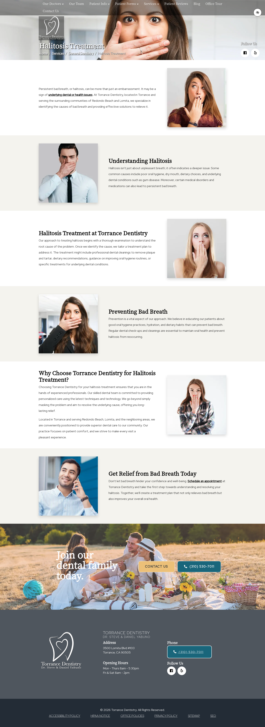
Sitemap (194, 716)
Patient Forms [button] (127, 3)
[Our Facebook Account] (245, 53)
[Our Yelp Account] (255, 53)
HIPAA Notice (100, 716)
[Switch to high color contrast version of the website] (258, 12)
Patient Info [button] (99, 3)
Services (58, 53)
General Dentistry (81, 53)
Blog (197, 3)
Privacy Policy (165, 716)
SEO (213, 716)
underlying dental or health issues (70, 95)
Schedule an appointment (205, 481)
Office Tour (214, 3)
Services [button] (151, 3)
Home (43, 53)
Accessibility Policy (64, 716)
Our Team (76, 3)
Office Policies (132, 716)
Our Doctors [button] (53, 3)
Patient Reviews (176, 3)
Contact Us (51, 11)
